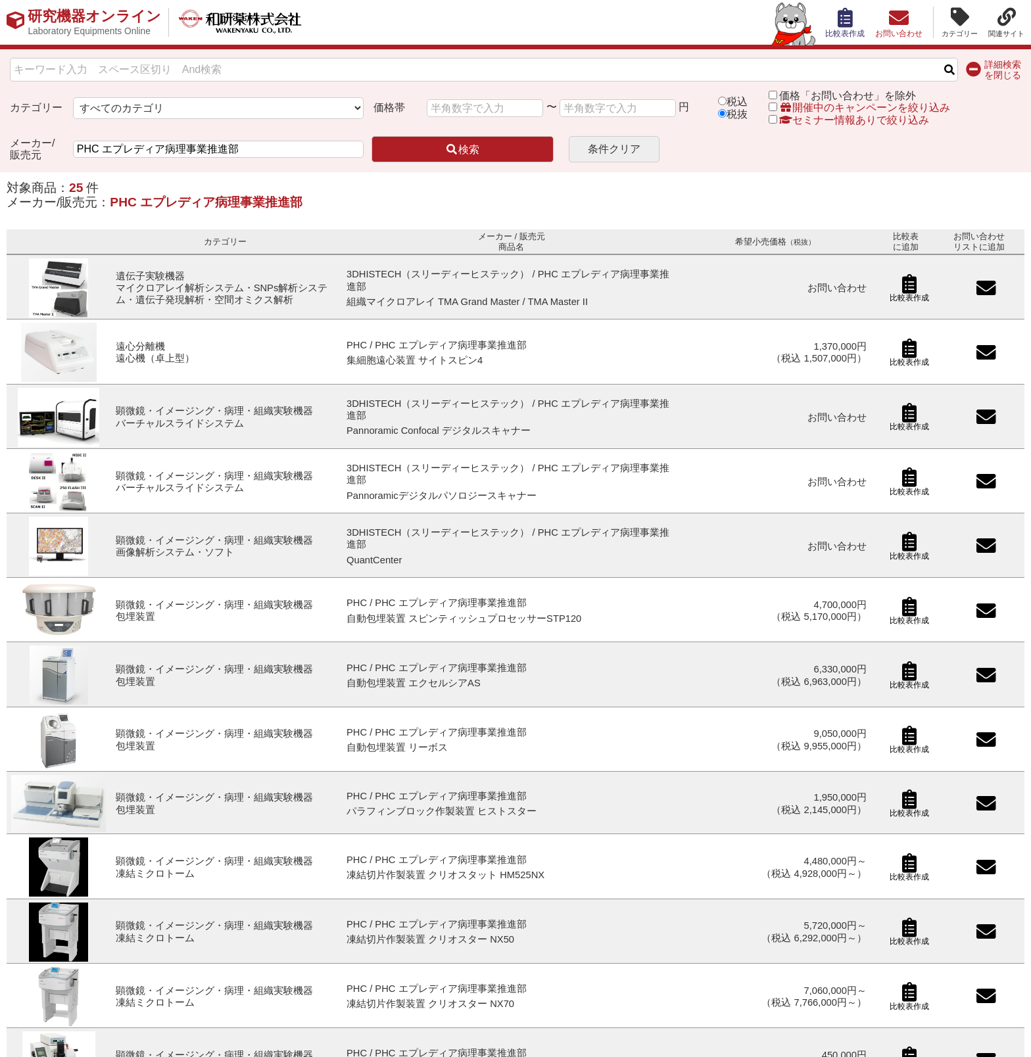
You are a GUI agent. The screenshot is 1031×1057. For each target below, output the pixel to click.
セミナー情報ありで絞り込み (849, 120)
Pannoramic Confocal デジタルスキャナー (439, 430)
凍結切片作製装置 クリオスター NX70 (430, 1003)
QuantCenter (374, 560)
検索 (462, 149)
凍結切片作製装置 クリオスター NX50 (430, 939)
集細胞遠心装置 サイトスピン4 (415, 360)
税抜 (737, 114)
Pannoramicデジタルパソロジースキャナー (442, 495)
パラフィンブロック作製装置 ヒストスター (442, 811)
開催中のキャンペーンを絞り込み (864, 107)
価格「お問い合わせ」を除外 (847, 95)
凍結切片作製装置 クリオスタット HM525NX (445, 875)
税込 (737, 101)
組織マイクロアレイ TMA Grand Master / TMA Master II (467, 301)
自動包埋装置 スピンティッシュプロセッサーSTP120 (464, 618)
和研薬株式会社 (240, 22)
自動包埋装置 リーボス (397, 747)
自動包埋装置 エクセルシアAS (414, 683)
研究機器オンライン (94, 22)
